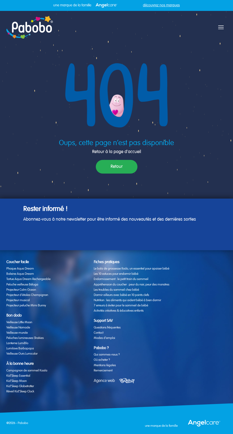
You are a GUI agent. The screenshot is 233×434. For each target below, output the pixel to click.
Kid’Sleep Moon (16, 381)
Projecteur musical (18, 300)
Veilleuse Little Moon (19, 322)
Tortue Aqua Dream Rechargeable (28, 279)
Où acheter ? (102, 359)
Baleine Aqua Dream (20, 273)
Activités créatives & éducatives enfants (119, 310)
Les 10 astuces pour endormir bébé (116, 273)
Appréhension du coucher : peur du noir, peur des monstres (131, 284)
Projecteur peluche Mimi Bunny (26, 305)
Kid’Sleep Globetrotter (20, 386)
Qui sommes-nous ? (107, 354)
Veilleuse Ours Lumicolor (22, 353)
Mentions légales (105, 365)
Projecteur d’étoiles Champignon (27, 295)
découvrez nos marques (161, 5)
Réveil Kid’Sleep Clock (20, 391)
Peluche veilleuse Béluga (22, 284)
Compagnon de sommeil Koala (26, 370)
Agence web (104, 381)
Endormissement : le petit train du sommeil (121, 279)
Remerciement (103, 370)
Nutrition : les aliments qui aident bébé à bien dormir (127, 300)
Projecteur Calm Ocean (21, 289)
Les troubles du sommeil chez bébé (116, 289)
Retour (117, 166)
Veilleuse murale (17, 332)
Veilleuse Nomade (18, 327)
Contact (98, 332)
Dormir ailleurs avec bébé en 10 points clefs (121, 295)
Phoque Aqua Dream (20, 268)
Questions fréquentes (107, 327)
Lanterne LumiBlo (17, 343)
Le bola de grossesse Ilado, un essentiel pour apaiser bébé (131, 268)
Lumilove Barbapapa (20, 348)
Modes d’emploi (104, 338)
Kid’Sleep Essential (18, 375)
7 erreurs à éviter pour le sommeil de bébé (121, 305)
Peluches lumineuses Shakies (25, 338)
